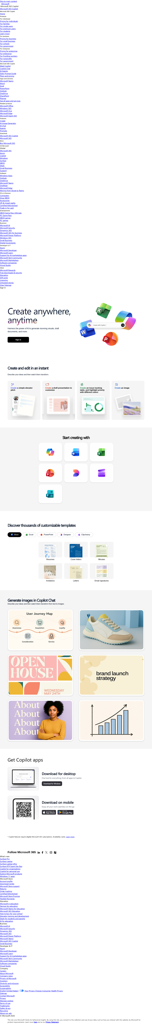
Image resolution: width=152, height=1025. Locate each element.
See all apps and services (10, 101)
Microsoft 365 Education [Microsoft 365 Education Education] (10, 911)
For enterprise (5, 49)
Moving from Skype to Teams (12, 190)
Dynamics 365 (6, 230)
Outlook (3, 91)
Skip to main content (8, 1)
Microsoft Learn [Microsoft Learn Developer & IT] (6, 953)
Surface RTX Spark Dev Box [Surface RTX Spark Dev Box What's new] (11, 866)
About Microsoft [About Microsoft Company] (6, 973)
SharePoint (4, 96)
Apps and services (6, 79)
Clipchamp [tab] (84, 534)
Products (3, 16)
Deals (2, 165)
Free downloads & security (11, 272)
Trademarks (5, 1005)
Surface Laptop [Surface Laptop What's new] (6, 861)
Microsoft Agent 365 (8, 116)
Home (2, 13)
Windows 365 (5, 108)
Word (2, 83)
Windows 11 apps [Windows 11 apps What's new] (7, 876)
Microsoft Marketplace (9, 260)
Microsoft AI (5, 225)
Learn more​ (5, 33)
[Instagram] (51, 852)
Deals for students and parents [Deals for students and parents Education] (12, 918)
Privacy (3, 998)
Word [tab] (14, 534)
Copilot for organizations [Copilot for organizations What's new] (10, 869)
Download (3, 133)
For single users (6, 26)
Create (2, 121)
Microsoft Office (6, 106)
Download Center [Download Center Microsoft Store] (7, 883)
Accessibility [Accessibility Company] (5, 986)
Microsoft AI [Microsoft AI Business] (5, 926)
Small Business (6, 168)
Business (3, 223)
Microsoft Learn (6, 253)
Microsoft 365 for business (11, 233)
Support (3, 170)
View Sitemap (5, 285)
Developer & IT (5, 245)
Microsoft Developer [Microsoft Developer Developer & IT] (8, 951)
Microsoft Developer (8, 250)
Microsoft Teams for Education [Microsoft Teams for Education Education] (12, 908)
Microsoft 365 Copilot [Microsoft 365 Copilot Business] (9, 941)
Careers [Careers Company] (3, 971)
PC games (4, 220)
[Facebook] (42, 852)
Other (2, 268)
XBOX (2, 163)
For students (5, 31)
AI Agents (4, 71)
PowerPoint (4, 88)
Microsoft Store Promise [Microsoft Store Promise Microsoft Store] (10, 896)
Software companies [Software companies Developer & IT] (8, 963)
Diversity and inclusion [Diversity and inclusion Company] (9, 983)
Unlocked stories (7, 282)
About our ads (6, 1013)
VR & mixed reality (7, 203)
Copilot (3, 155)
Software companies (8, 262)
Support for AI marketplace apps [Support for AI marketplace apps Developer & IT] (13, 956)
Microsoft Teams (6, 81)
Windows (4, 158)
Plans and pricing (7, 76)
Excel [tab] (29, 534)
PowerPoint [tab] (46, 534)
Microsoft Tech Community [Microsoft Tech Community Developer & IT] (11, 958)
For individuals (5, 19)
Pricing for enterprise (8, 51)
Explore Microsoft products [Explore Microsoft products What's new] (11, 874)
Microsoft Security (7, 228)
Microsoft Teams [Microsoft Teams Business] (6, 938)
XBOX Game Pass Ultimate (10, 213)
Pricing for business (8, 38)
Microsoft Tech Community (11, 257)
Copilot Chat (5, 68)
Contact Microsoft (7, 996)
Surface (3, 160)
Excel (2, 86)
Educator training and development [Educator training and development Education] (14, 916)
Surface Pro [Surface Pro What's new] (5, 859)
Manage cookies (6, 1001)
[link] (24, 400)
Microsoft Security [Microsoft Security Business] (7, 928)
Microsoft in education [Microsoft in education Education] (9, 903)
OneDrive (4, 93)
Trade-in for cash (7, 208)
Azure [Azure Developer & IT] (2, 948)
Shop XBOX (4, 198)
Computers (4, 195)
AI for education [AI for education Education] (6, 921)
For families (5, 23)
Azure (2, 153)
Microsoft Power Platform (10, 235)
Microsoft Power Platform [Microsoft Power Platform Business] (10, 936)
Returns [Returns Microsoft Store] (3, 888)
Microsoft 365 (6, 138)
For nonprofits (6, 58)
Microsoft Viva (6, 111)
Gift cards (4, 277)
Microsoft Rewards (7, 270)
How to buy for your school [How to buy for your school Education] (11, 913)
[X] (46, 852)
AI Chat (3, 126)
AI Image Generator (8, 123)
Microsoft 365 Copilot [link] (15, 293)
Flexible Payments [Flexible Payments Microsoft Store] (7, 898)
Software (3, 173)
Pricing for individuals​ (9, 21)
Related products (6, 103)
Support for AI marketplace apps (13, 255)
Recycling (4, 1010)
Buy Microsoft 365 (7, 143)
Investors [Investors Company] (3, 981)
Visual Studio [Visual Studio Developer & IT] (5, 966)
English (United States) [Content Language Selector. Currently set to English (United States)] (9, 991)
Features (3, 118)
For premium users (8, 28)
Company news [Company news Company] (6, 976)
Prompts (3, 130)
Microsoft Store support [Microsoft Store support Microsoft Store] (9, 886)
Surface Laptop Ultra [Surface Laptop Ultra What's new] (8, 864)
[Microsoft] (5, 3)
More (2, 141)
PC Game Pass (6, 215)
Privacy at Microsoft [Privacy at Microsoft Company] (8, 978)
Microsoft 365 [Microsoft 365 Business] (6, 933)
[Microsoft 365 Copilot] (9, 8)
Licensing (4, 280)
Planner (3, 98)
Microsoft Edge (6, 113)
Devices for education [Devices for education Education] (9, 906)
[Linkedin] (39, 852)
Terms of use (5, 1003)
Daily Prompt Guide (8, 73)
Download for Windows (51, 784)
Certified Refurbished (8, 205)
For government (6, 46)
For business (4, 36)
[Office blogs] (55, 852)
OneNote (3, 185)
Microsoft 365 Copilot (7, 11)
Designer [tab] (65, 534)
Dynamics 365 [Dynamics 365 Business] (6, 931)
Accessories (5, 200)
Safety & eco (5, 1008)
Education (4, 275)
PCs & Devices (5, 193)
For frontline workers (8, 56)
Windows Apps (6, 175)
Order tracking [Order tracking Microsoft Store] (6, 891)
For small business (7, 41)
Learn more (70, 837)
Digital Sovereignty (8, 243)
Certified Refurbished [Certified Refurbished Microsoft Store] (8, 893)
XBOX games (5, 218)
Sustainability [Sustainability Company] (5, 988)
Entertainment (5, 211)
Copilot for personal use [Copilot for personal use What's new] (10, 871)
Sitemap (3, 993)
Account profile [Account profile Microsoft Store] (6, 881)
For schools (4, 43)
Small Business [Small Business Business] (6, 943)
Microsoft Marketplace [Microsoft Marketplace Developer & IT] (9, 961)
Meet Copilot (5, 66)
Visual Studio (5, 265)
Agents (3, 128)
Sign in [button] (18, 340)
